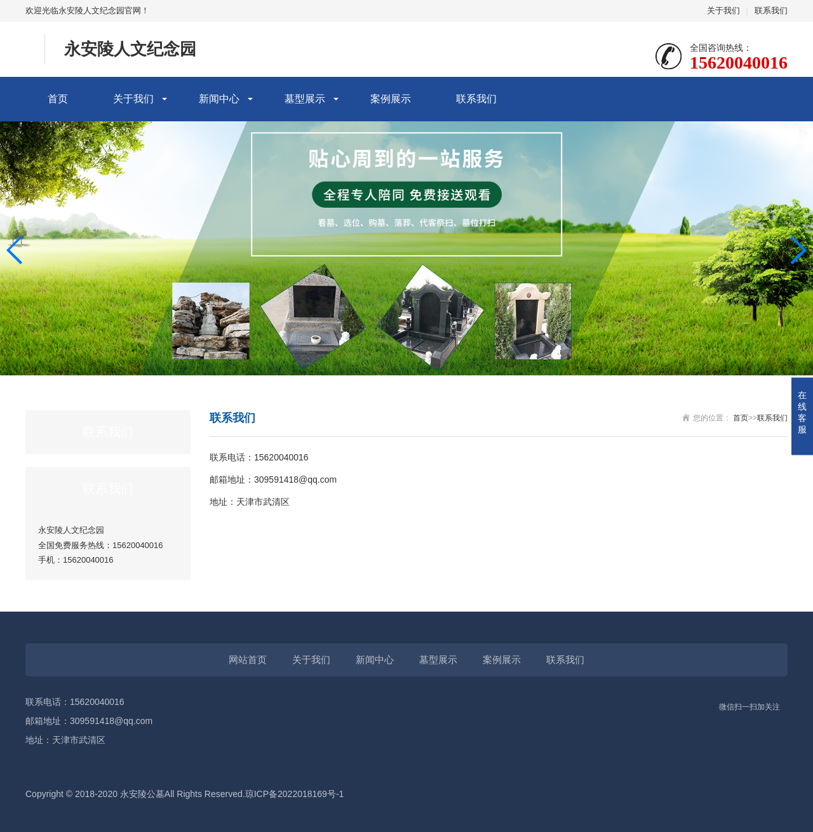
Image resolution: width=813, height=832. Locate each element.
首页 (58, 98)
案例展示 (390, 98)
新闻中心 (219, 98)
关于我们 (723, 10)
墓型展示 (305, 98)
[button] (798, 250)
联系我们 (771, 10)
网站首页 (248, 659)
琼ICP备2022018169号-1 (294, 794)
